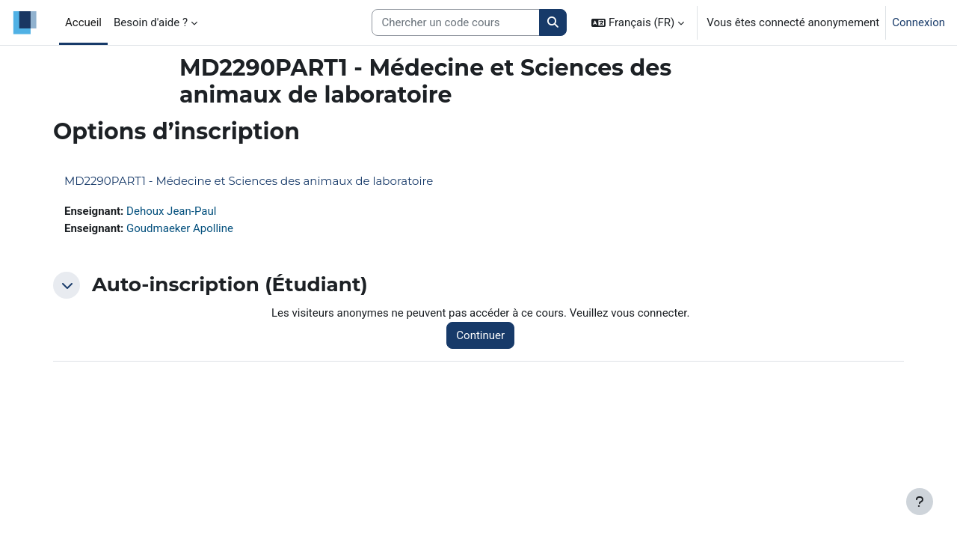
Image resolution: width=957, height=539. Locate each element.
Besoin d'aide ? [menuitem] (151, 22)
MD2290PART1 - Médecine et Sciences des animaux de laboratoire (248, 181)
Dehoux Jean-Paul (171, 211)
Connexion (918, 22)
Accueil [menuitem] (83, 22)
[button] (638, 22)
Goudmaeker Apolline (179, 228)
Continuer (480, 335)
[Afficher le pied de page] (919, 501)
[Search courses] (456, 23)
